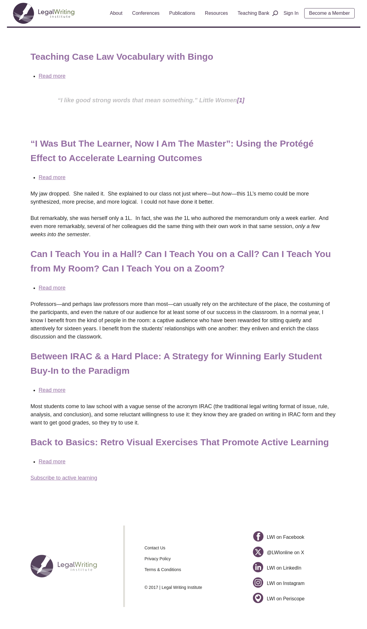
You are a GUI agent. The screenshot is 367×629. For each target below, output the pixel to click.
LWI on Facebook (278, 537)
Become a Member (329, 13)
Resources (216, 13)
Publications (182, 13)
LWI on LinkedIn (277, 567)
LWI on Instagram (279, 583)
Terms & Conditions (163, 569)
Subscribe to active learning (63, 478)
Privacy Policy (158, 558)
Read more (52, 76)
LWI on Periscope (279, 598)
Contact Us (155, 547)
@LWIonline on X (278, 552)
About (116, 13)
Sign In (290, 13)
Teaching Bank (253, 13)
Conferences (146, 13)
